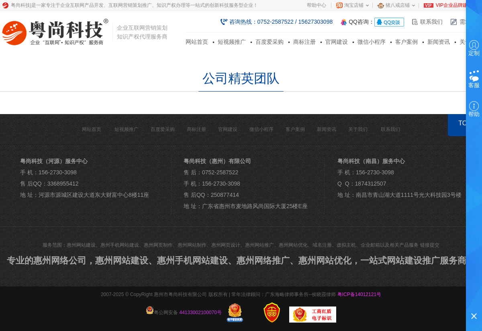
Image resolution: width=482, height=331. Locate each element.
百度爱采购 (269, 42)
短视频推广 (232, 42)
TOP (465, 123)
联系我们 (431, 21)
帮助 (474, 109)
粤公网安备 (184, 310)
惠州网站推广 (259, 245)
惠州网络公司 (59, 260)
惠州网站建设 (81, 245)
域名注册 (322, 245)
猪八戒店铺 (398, 5)
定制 (474, 48)
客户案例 (406, 42)
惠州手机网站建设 (119, 245)
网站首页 (197, 42)
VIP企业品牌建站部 (456, 5)
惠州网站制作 (192, 245)
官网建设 (336, 42)
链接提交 (429, 245)
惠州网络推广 (263, 260)
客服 (474, 79)
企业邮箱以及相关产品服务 (390, 245)
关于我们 (358, 129)
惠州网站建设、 (126, 260)
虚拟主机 (346, 245)
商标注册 (304, 42)
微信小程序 (371, 42)
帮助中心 (316, 5)
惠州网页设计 (225, 245)
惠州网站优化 (293, 245)
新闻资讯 (438, 42)
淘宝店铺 (354, 5)
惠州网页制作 (158, 245)
